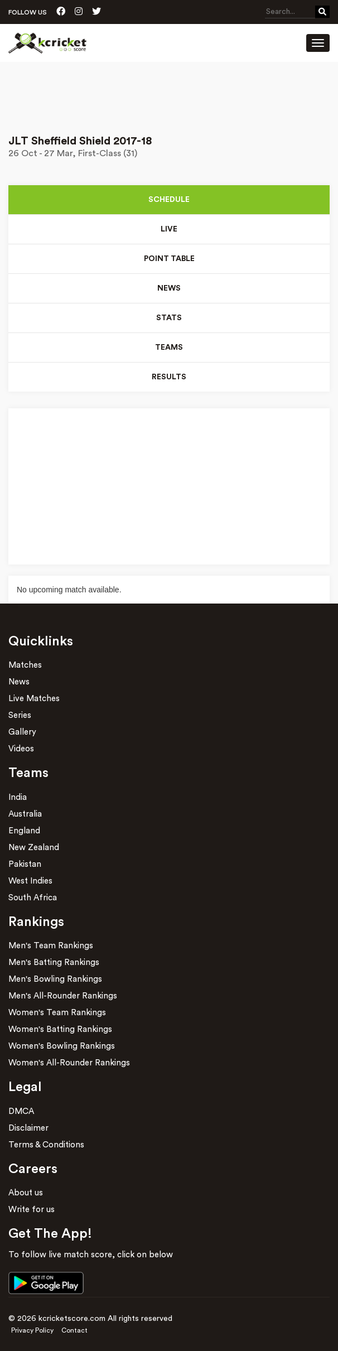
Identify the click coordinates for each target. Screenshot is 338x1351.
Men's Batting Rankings (53, 962)
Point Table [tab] (169, 259)
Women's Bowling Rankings (61, 1046)
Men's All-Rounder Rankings (62, 996)
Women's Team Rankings (57, 1013)
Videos (21, 749)
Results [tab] (169, 377)
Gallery (22, 732)
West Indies (30, 881)
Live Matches (34, 698)
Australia (25, 814)
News (19, 682)
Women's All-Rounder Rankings (69, 1063)
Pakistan (24, 864)
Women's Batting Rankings (60, 1029)
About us (25, 1193)
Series (19, 715)
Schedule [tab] (169, 200)
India (17, 797)
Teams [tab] (169, 347)
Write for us (31, 1209)
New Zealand (33, 847)
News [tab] (169, 288)
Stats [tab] (169, 318)
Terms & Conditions (46, 1145)
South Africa (32, 898)
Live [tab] (169, 229)
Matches (25, 665)
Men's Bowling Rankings (55, 979)
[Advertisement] (169, 93)
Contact (74, 1330)
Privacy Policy (32, 1330)
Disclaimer (28, 1128)
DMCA (21, 1111)
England (24, 831)
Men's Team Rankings (50, 946)
